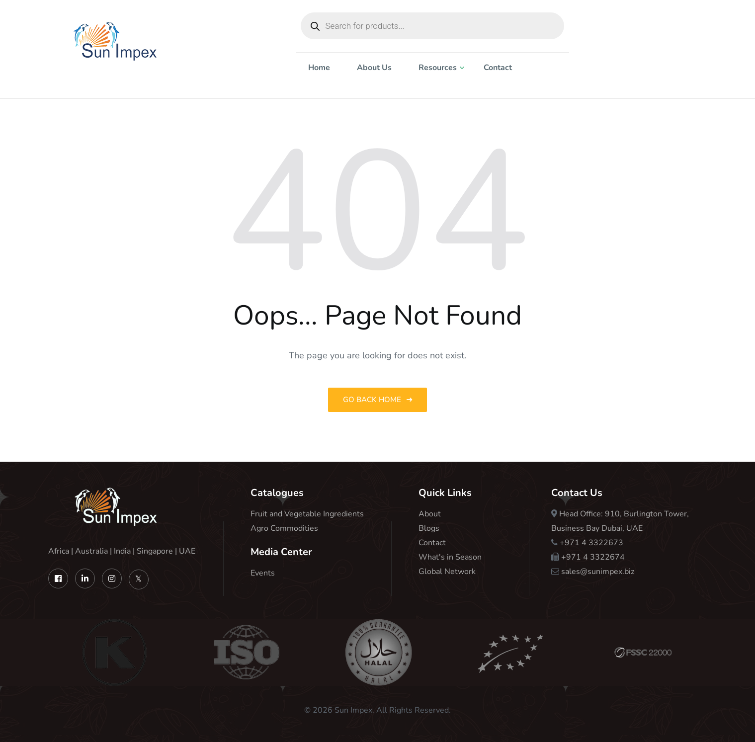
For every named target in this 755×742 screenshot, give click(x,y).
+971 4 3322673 (591, 542)
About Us (374, 67)
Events (263, 573)
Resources (438, 67)
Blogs (429, 528)
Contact (498, 67)
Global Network (447, 571)
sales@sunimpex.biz (597, 571)
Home (319, 67)
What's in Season (450, 557)
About (430, 513)
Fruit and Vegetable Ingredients (307, 513)
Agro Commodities (284, 528)
